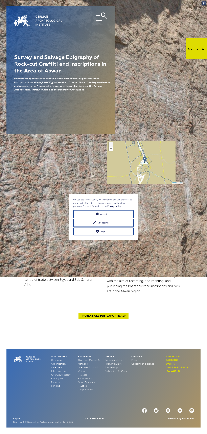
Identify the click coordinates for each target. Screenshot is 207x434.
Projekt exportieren (103, 315)
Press (134, 360)
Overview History (61, 374)
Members (56, 382)
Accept (103, 214)
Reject (104, 231)
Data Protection (94, 418)
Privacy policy (114, 206)
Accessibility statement (180, 418)
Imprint (17, 418)
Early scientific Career (116, 371)
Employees (57, 378)
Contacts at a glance (142, 363)
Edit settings (103, 222)
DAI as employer (114, 360)
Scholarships (112, 367)
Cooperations (85, 389)
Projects (82, 374)
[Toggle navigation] (92, 20)
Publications (85, 378)
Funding (55, 385)
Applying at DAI (113, 363)
